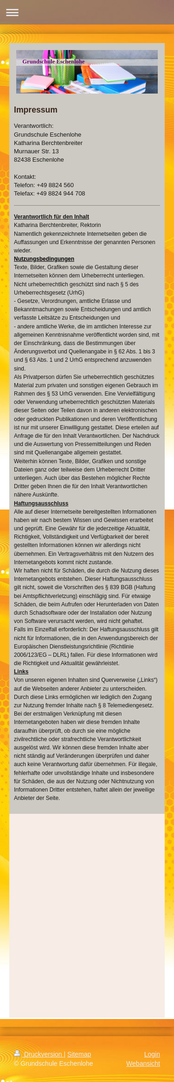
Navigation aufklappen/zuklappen (87, 12)
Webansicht (143, 1063)
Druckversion (39, 1054)
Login (152, 1054)
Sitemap (79, 1054)
